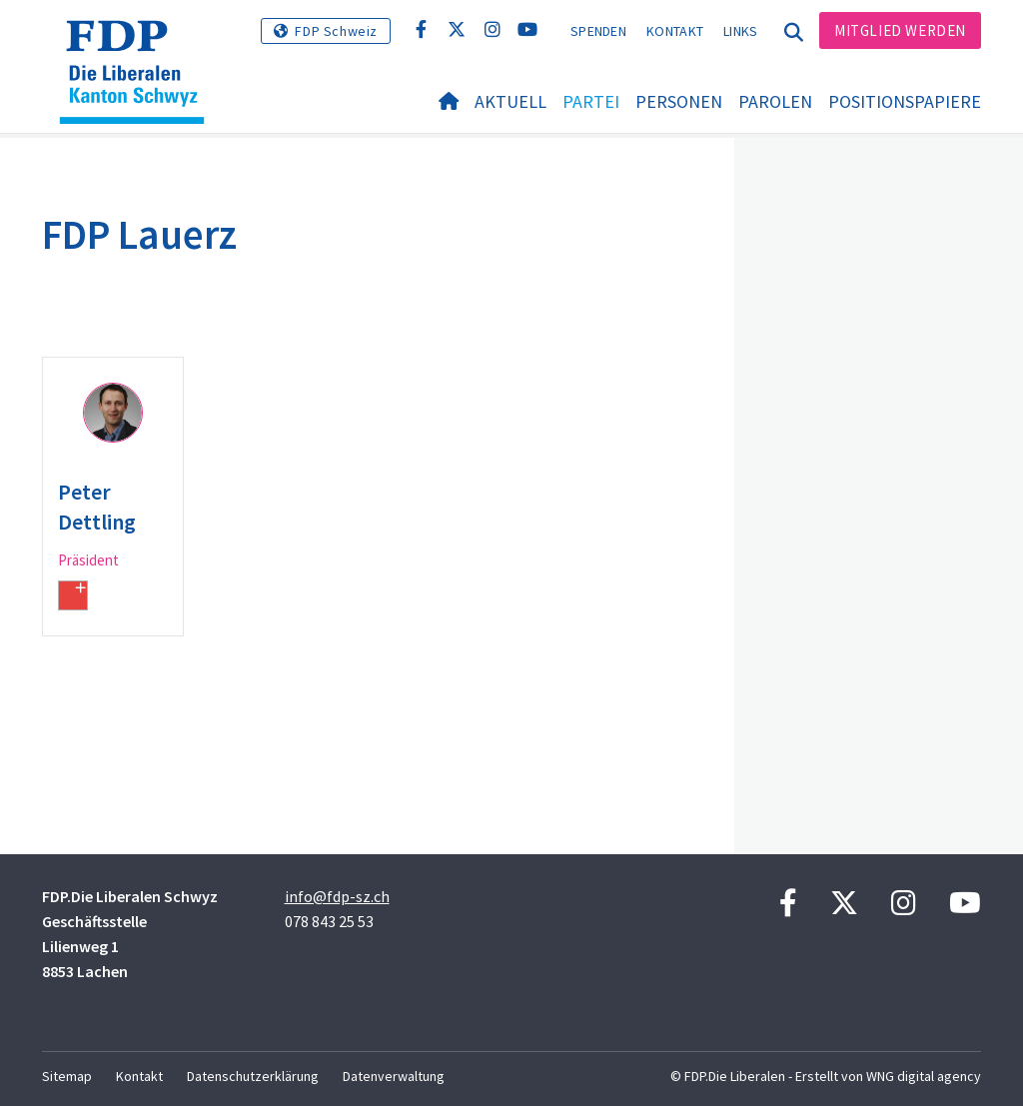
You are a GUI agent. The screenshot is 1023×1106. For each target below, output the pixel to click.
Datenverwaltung (394, 1076)
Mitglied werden (900, 30)
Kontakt (674, 31)
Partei (590, 101)
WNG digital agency (923, 1076)
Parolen (775, 101)
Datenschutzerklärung (253, 1076)
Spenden (598, 31)
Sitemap (67, 1076)
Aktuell (510, 101)
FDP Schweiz (336, 31)
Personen (678, 101)
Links (740, 31)
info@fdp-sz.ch (337, 896)
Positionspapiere (904, 101)
